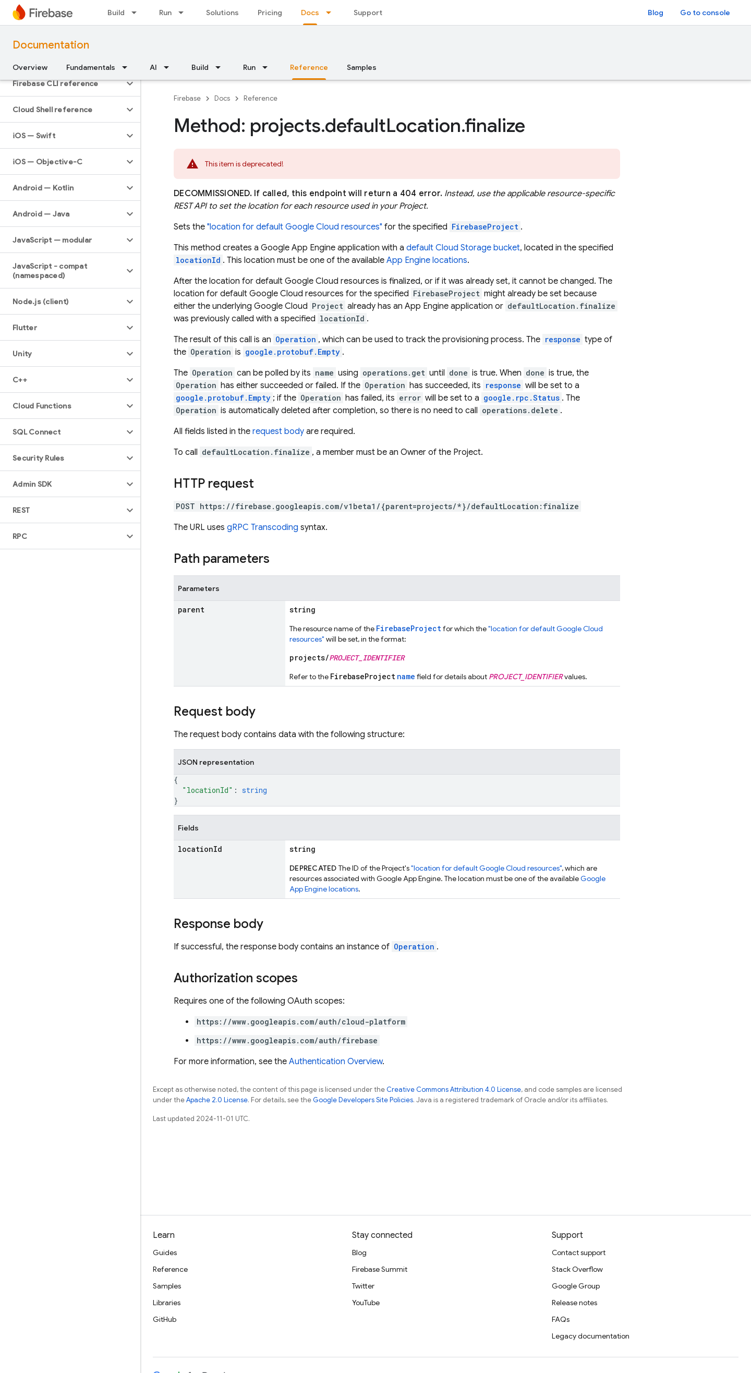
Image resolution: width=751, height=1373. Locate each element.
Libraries (166, 1302)
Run (165, 12)
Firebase (187, 98)
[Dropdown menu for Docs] (331, 12)
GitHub (164, 1319)
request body (278, 431)
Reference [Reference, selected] (309, 67)
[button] (62, 83)
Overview (30, 67)
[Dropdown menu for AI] (169, 67)
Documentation (51, 45)
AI (153, 67)
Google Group (576, 1286)
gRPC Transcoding (262, 527)
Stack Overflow (577, 1269)
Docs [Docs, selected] (310, 12)
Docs (222, 98)
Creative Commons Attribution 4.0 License (453, 1089)
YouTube (366, 1302)
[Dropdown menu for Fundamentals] (127, 67)
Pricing (270, 12)
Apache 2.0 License (217, 1099)
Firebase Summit (379, 1269)
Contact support (578, 1252)
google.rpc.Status (521, 398)
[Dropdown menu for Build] (137, 12)
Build (116, 12)
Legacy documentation (590, 1336)
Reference (260, 98)
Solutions (222, 12)
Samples (362, 67)
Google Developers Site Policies (363, 1099)
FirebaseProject (485, 227)
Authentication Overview (335, 1061)
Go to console (705, 12)
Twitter (363, 1286)
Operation (414, 947)
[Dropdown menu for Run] (184, 12)
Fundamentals (90, 67)
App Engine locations (426, 260)
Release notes (574, 1302)
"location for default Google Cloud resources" (294, 227)
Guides (165, 1252)
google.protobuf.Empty (292, 352)
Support (368, 12)
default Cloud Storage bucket (463, 248)
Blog (655, 12)
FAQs (561, 1319)
